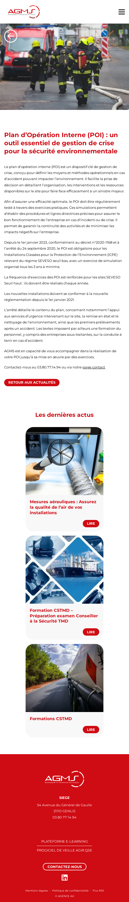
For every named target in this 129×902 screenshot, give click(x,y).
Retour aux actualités (31, 382)
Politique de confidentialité (70, 890)
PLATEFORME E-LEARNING (64, 841)
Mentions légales (36, 890)
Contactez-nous (65, 867)
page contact (94, 367)
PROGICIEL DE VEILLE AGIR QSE (64, 850)
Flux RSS (98, 890)
